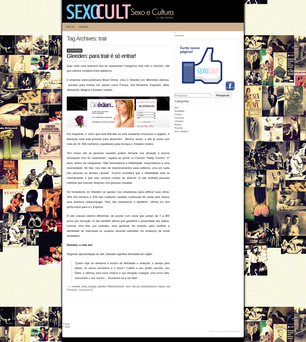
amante (76, 286)
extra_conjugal (89, 286)
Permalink (72, 290)
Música (177, 124)
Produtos (178, 128)
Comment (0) (86, 290)
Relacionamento (116, 286)
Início (70, 26)
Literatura (178, 121)
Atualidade (74, 50)
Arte (176, 108)
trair (168, 286)
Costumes (179, 118)
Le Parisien (138, 158)
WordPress (234, 331)
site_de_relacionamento (144, 286)
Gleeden (158, 65)
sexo (128, 286)
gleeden (102, 286)
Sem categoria (181, 131)
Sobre (84, 26)
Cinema (178, 114)
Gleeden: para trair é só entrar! (101, 56)
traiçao (161, 286)
